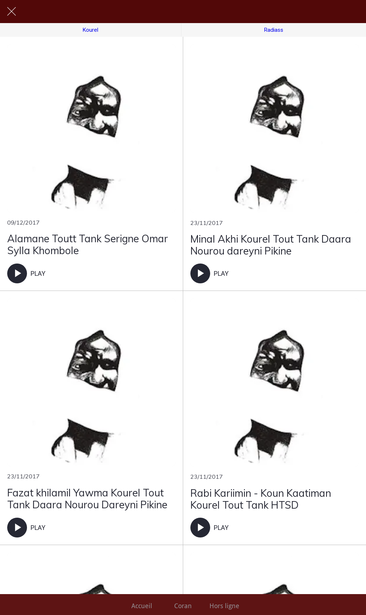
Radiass (273, 30)
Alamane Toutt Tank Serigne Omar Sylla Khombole (87, 245)
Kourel (90, 30)
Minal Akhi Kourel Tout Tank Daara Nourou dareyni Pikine (270, 245)
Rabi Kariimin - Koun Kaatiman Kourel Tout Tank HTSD (260, 499)
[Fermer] (11, 11)
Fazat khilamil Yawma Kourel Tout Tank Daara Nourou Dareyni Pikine (87, 499)
